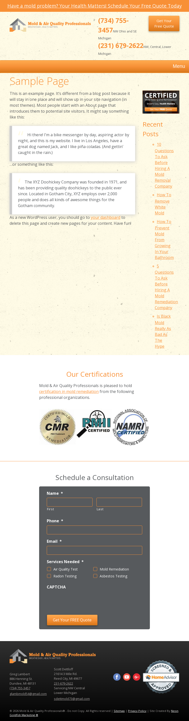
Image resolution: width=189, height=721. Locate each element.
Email (54, 541)
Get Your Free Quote (164, 23)
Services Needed (65, 561)
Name (55, 493)
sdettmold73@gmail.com (72, 698)
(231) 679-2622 (120, 45)
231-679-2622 (63, 683)
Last (100, 509)
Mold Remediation (114, 569)
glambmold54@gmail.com (28, 693)
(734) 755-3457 (20, 688)
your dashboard (105, 217)
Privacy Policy (137, 711)
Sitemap (119, 711)
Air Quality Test (65, 569)
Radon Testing (65, 576)
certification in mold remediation (69, 391)
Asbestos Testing (113, 576)
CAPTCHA (56, 587)
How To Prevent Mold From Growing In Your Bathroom (164, 239)
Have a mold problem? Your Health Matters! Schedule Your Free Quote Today (94, 5)
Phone (55, 521)
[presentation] (84, 601)
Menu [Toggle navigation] (174, 66)
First (50, 509)
